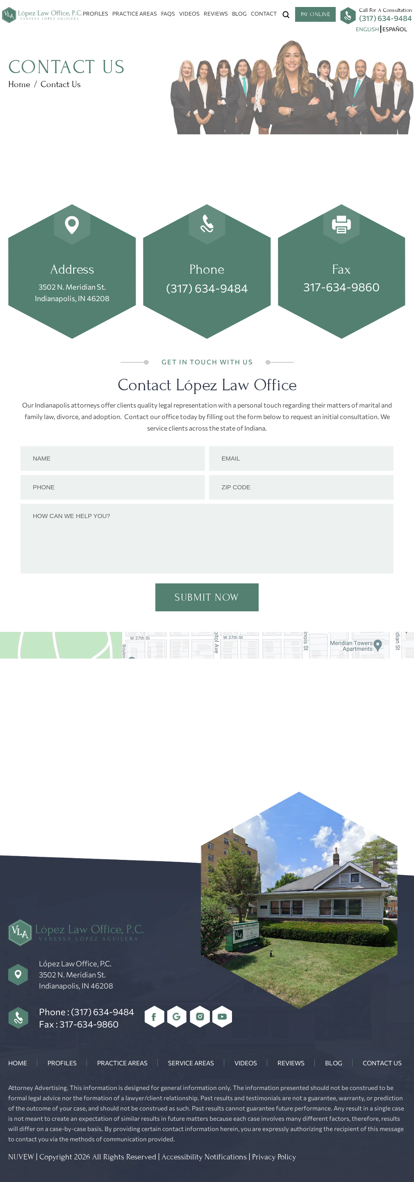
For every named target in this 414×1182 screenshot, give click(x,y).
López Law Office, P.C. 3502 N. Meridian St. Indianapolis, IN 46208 (76, 974)
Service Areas (191, 1063)
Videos (189, 13)
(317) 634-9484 (385, 18)
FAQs (168, 13)
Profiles (95, 13)
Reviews (216, 13)
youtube (222, 1017)
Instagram (200, 1017)
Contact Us (382, 1063)
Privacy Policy (274, 1156)
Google (177, 1017)
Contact (264, 13)
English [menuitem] (367, 29)
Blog (239, 13)
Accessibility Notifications (204, 1156)
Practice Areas (134, 13)
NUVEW (21, 1156)
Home (17, 1063)
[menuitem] (367, 29)
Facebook (155, 1017)
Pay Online (315, 14)
